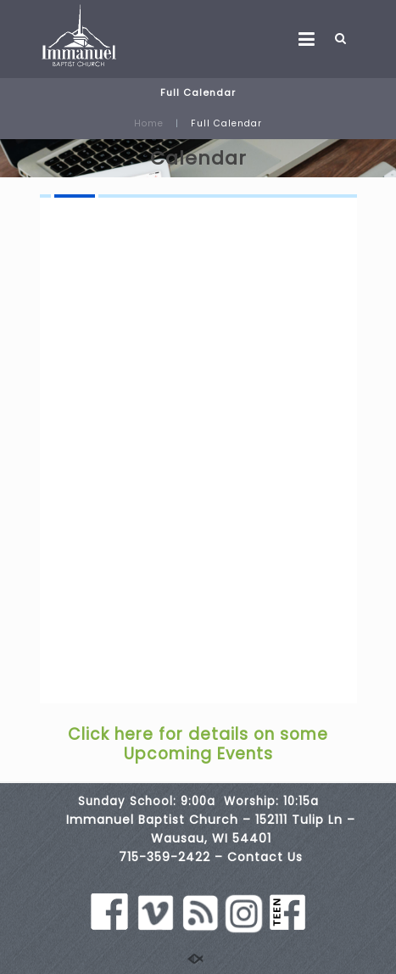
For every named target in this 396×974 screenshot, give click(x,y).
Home (149, 123)
